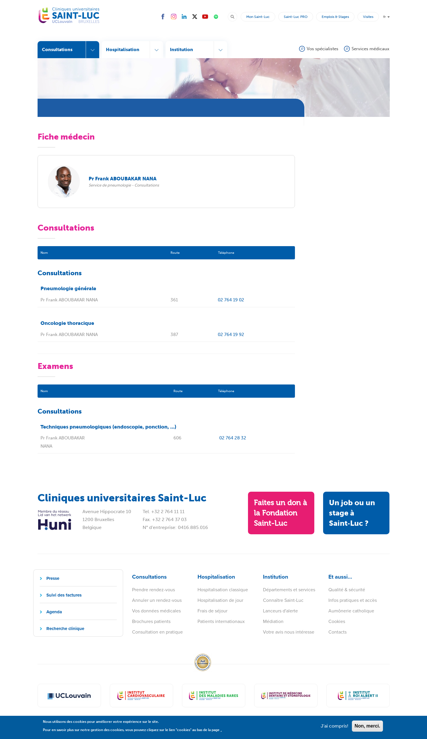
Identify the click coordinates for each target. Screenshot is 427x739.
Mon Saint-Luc (258, 17)
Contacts (337, 632)
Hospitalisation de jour (220, 600)
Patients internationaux (221, 621)
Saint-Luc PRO (296, 17)
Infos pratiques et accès (352, 600)
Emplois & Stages (335, 17)
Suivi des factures (64, 595)
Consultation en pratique (157, 632)
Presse (52, 578)
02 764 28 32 (232, 438)
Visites (368, 17)
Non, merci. (367, 728)
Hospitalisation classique (223, 589)
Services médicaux (370, 48)
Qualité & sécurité (346, 589)
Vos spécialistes (322, 48)
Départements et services (289, 589)
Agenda (54, 612)
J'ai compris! (334, 728)
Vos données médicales (156, 610)
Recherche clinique (65, 628)
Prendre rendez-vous (153, 589)
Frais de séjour (212, 610)
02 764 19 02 (231, 300)
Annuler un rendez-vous (157, 600)
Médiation (273, 621)
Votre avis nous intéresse (288, 632)
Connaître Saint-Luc (283, 600)
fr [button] (386, 17)
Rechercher (235, 16)
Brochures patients (151, 621)
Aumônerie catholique (351, 610)
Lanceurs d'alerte (280, 610)
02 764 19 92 (231, 334)
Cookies (336, 621)
